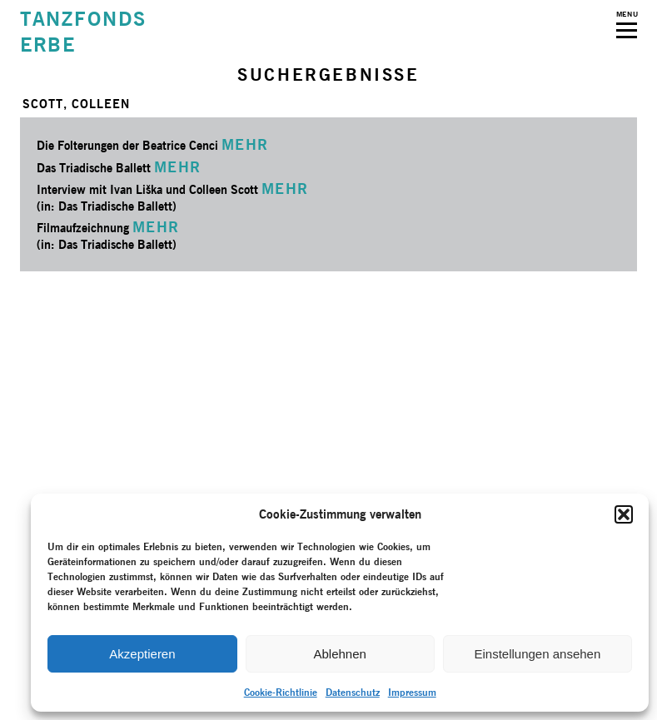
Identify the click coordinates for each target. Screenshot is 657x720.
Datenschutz (353, 692)
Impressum (412, 692)
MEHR (245, 144)
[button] (623, 514)
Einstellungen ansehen (537, 654)
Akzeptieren (142, 654)
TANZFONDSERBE (83, 32)
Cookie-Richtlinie (280, 692)
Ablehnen (339, 654)
